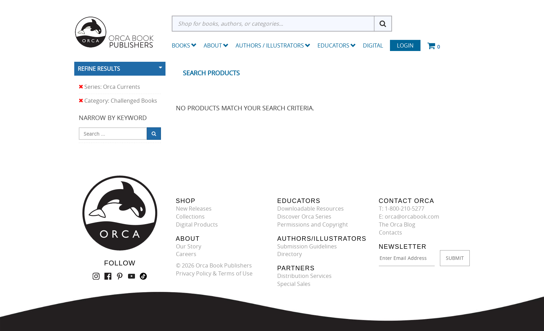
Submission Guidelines (307, 246)
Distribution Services (304, 276)
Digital (373, 45)
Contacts (390, 232)
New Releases (194, 208)
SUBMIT (455, 258)
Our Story (188, 246)
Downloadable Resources (310, 208)
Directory (289, 254)
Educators (336, 45)
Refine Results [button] (99, 69)
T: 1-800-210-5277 (401, 208)
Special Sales (294, 284)
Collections (190, 216)
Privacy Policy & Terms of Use (214, 273)
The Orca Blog (397, 224)
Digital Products (197, 224)
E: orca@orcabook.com (409, 216)
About (216, 45)
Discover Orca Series (304, 216)
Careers (186, 254)
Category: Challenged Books (118, 101)
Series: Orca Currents (109, 87)
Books (181, 45)
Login (405, 45)
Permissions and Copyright (312, 224)
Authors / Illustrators (273, 45)
